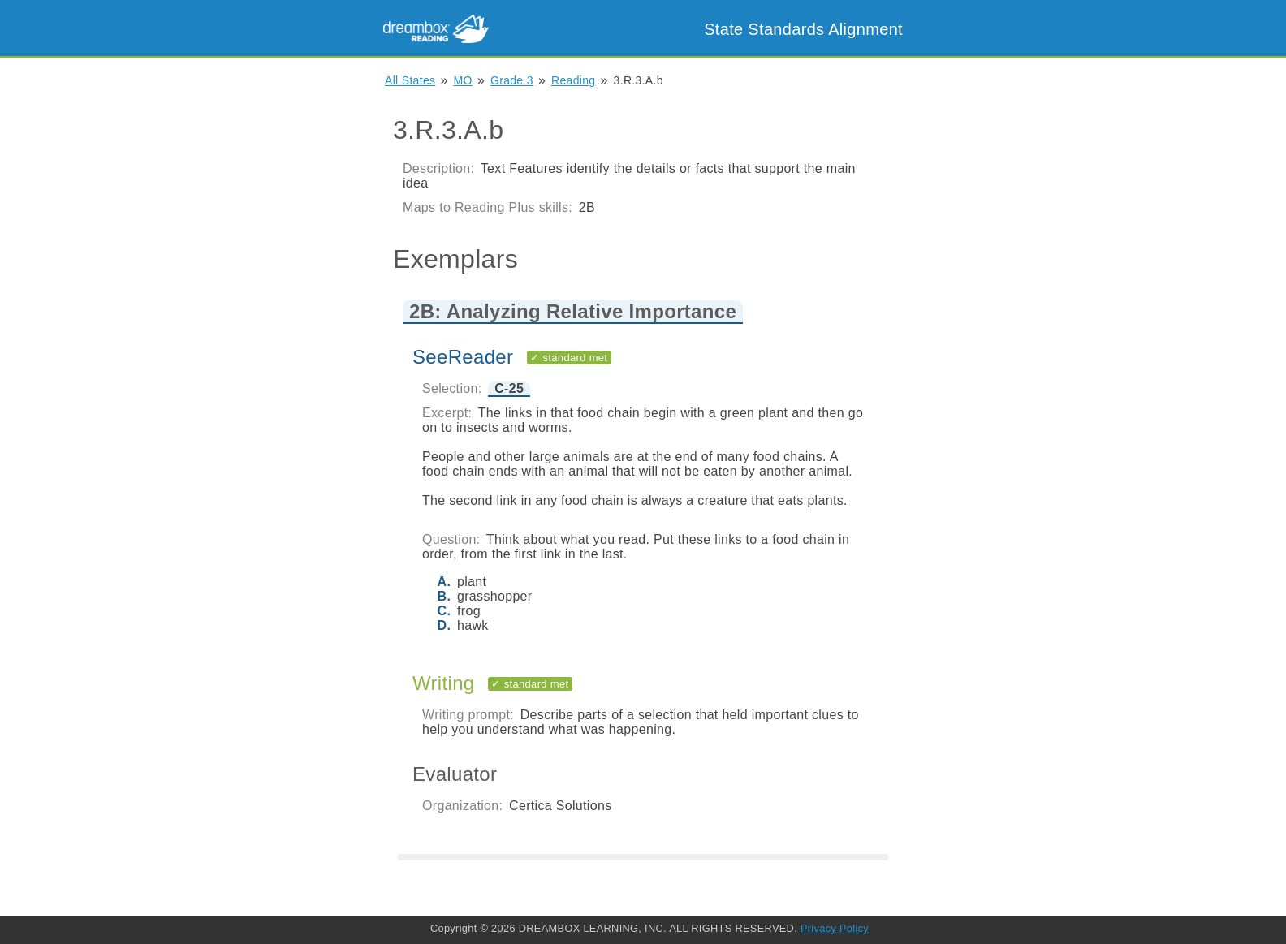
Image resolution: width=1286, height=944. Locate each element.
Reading (573, 80)
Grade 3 (511, 80)
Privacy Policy (835, 928)
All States (410, 80)
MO (463, 80)
